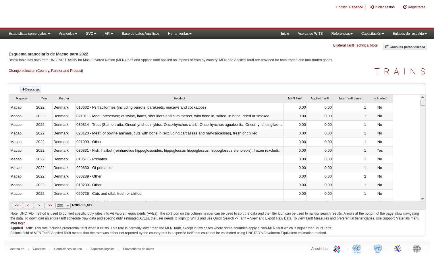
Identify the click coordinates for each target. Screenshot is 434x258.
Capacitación (372, 34)
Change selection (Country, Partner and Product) (46, 71)
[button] (17, 205)
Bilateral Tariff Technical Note (355, 45)
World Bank (418, 248)
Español (356, 7)
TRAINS (402, 71)
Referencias (342, 34)
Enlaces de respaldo (410, 34)
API (109, 34)
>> (50, 205)
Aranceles (68, 34)
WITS (57, 14)
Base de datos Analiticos (140, 34)
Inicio (285, 34)
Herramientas (180, 34)
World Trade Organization (398, 248)
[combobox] (63, 206)
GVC (91, 34)
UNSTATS (378, 248)
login (21, 223)
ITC (338, 248)
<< (17, 205)
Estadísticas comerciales (29, 34)
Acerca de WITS (310, 34)
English (342, 7)
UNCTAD (358, 248)
